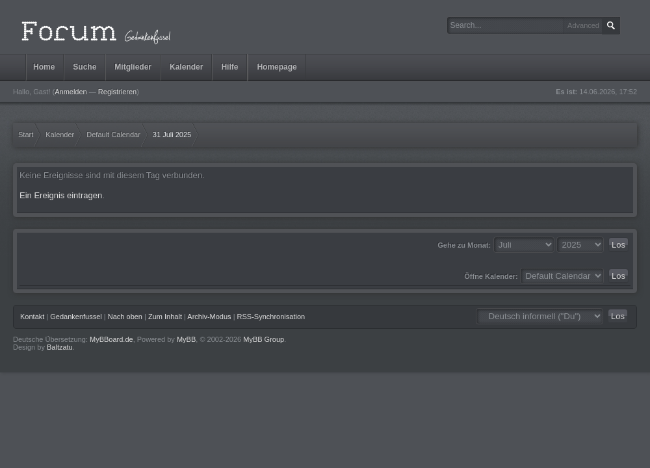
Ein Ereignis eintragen (61, 195)
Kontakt (32, 316)
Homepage (276, 67)
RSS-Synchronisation (271, 316)
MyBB (186, 339)
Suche (84, 67)
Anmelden (71, 92)
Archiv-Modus (209, 316)
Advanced (583, 25)
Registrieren (117, 92)
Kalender (186, 67)
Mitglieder (132, 67)
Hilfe (229, 67)
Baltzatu (60, 347)
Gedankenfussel (76, 316)
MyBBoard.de (111, 339)
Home (44, 67)
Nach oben (125, 316)
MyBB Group (263, 339)
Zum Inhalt (165, 316)
